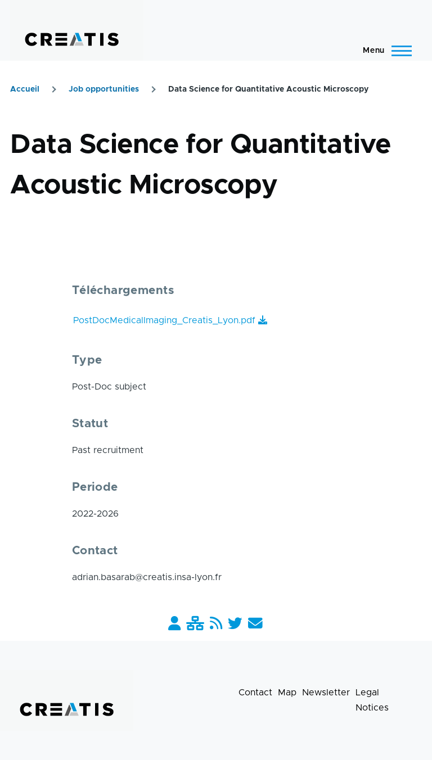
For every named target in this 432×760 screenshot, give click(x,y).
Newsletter (326, 692)
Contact (255, 692)
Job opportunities (104, 89)
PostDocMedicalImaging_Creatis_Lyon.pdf (164, 320)
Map (287, 692)
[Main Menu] (384, 50)
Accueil (24, 89)
